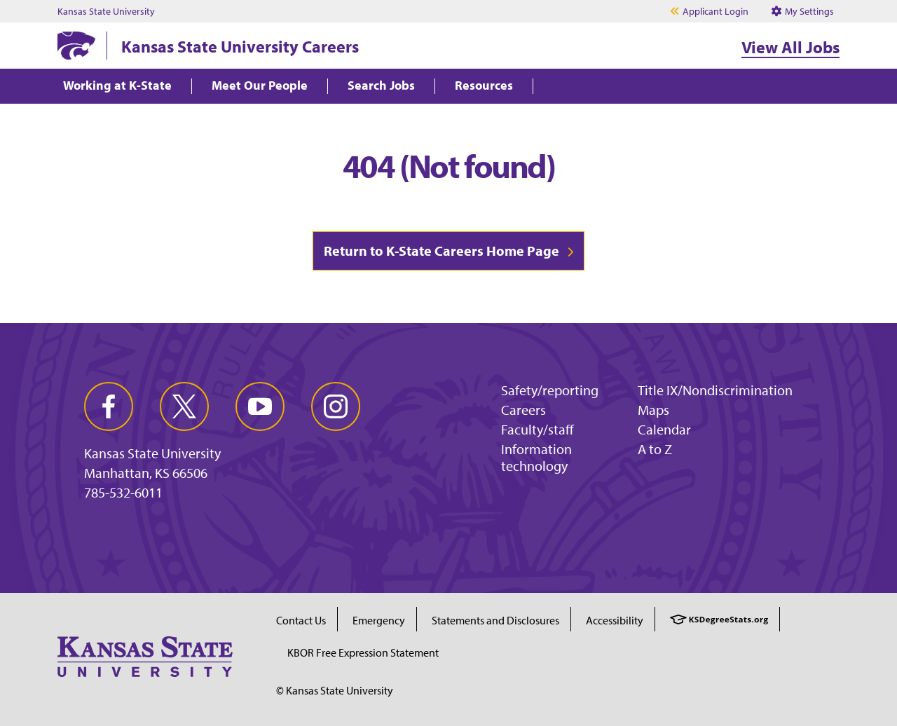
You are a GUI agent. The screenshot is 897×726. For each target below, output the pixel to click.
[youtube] (260, 406)
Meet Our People (260, 85)
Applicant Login (715, 11)
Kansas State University (106, 11)
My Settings (803, 11)
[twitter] (184, 406)
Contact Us (301, 620)
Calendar (664, 429)
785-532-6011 (123, 492)
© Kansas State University (334, 690)
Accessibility (614, 620)
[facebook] (108, 406)
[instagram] (335, 406)
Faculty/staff (537, 429)
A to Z (655, 449)
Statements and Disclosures (495, 620)
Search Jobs (381, 85)
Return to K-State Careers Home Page (441, 250)
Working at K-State (117, 85)
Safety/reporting (549, 390)
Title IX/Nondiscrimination (715, 390)
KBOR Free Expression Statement (363, 652)
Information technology (536, 457)
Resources (484, 85)
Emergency (378, 620)
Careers (523, 409)
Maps (653, 409)
